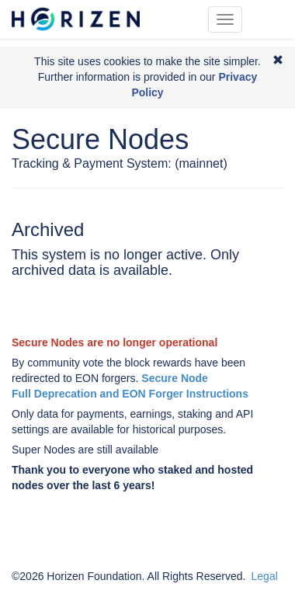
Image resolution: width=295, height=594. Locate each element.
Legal (265, 576)
